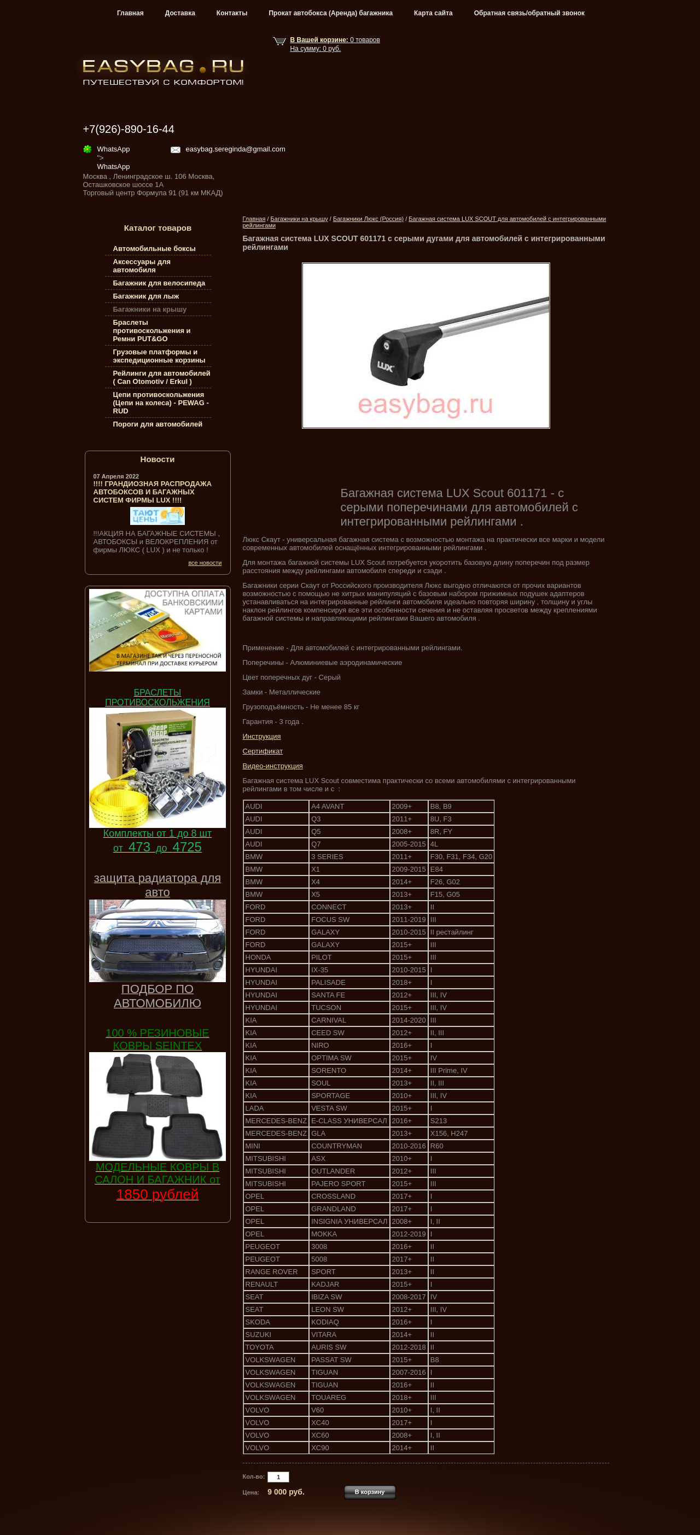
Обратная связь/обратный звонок (529, 13)
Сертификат (263, 751)
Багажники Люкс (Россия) (368, 218)
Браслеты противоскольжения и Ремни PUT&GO (152, 330)
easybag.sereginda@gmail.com (235, 149)
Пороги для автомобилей (158, 424)
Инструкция (262, 736)
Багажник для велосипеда (159, 283)
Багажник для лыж (146, 296)
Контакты (232, 13)
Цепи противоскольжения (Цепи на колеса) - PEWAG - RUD (161, 402)
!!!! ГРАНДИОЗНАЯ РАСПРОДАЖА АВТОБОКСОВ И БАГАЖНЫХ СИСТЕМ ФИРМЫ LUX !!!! (153, 492)
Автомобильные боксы (154, 248)
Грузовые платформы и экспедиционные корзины (159, 356)
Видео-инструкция (273, 766)
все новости (204, 562)
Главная (130, 13)
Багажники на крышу (299, 218)
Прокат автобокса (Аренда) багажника (331, 13)
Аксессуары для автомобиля (142, 266)
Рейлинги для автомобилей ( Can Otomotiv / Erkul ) (162, 377)
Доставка (180, 13)
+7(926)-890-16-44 (128, 129)
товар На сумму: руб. (335, 44)
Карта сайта (433, 13)
